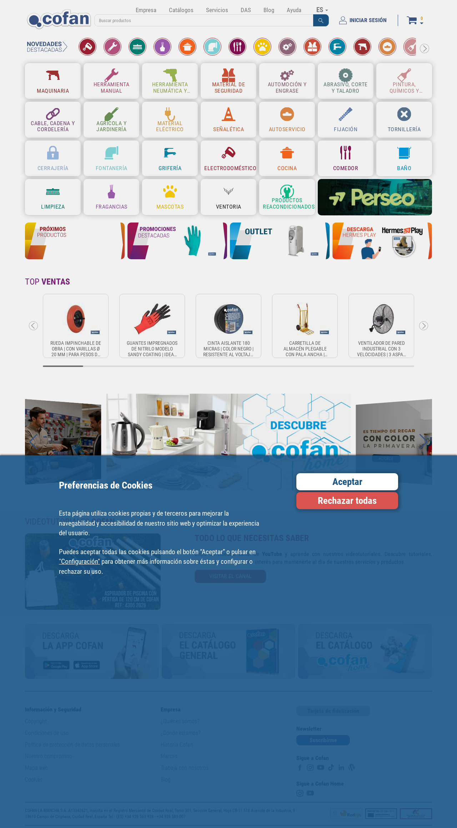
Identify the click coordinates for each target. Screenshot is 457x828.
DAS (246, 10)
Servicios (217, 10)
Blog (268, 10)
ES (322, 10)
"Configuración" (79, 561)
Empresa (146, 10)
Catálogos (181, 10)
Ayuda (294, 10)
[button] (321, 20)
